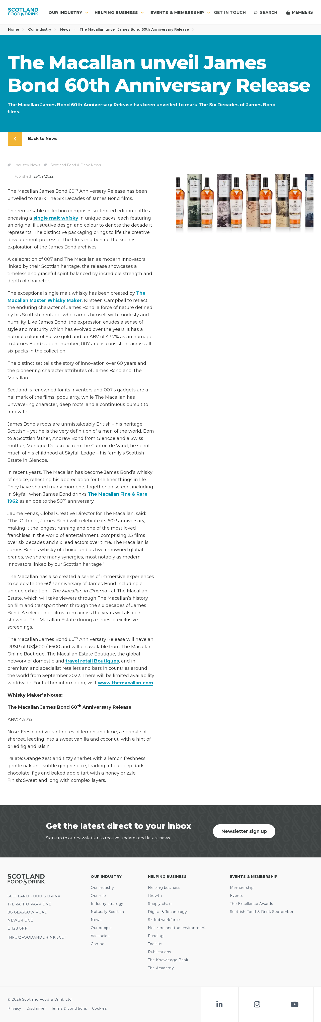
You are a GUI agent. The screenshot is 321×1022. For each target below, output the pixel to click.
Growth (155, 895)
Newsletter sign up (244, 831)
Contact (98, 944)
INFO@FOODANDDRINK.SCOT (37, 937)
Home (16, 29)
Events (236, 895)
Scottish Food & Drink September (261, 911)
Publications (159, 952)
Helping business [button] (119, 12)
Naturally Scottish (107, 911)
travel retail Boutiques (92, 661)
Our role (98, 895)
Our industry (42, 29)
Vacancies (100, 936)
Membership (242, 887)
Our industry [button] (68, 12)
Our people (101, 928)
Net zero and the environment (177, 928)
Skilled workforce (164, 919)
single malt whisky (55, 218)
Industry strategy (107, 903)
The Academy (161, 968)
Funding (156, 936)
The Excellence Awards (251, 903)
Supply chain (160, 903)
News (67, 29)
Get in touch (229, 12)
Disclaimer (36, 1008)
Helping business (164, 887)
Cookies (99, 1008)
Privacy (14, 1008)
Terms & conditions (69, 1008)
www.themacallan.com (125, 683)
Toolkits (155, 944)
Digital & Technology (167, 911)
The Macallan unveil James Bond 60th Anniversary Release (136, 29)
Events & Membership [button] (180, 12)
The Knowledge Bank (168, 960)
